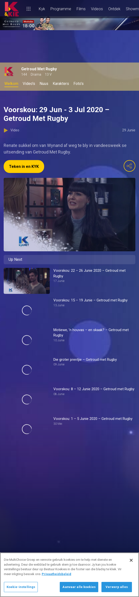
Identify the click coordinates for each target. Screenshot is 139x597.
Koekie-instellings (21, 587)
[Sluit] (131, 560)
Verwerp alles (117, 587)
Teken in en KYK (24, 166)
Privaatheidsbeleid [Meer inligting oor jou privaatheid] (56, 574)
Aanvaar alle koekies (79, 587)
